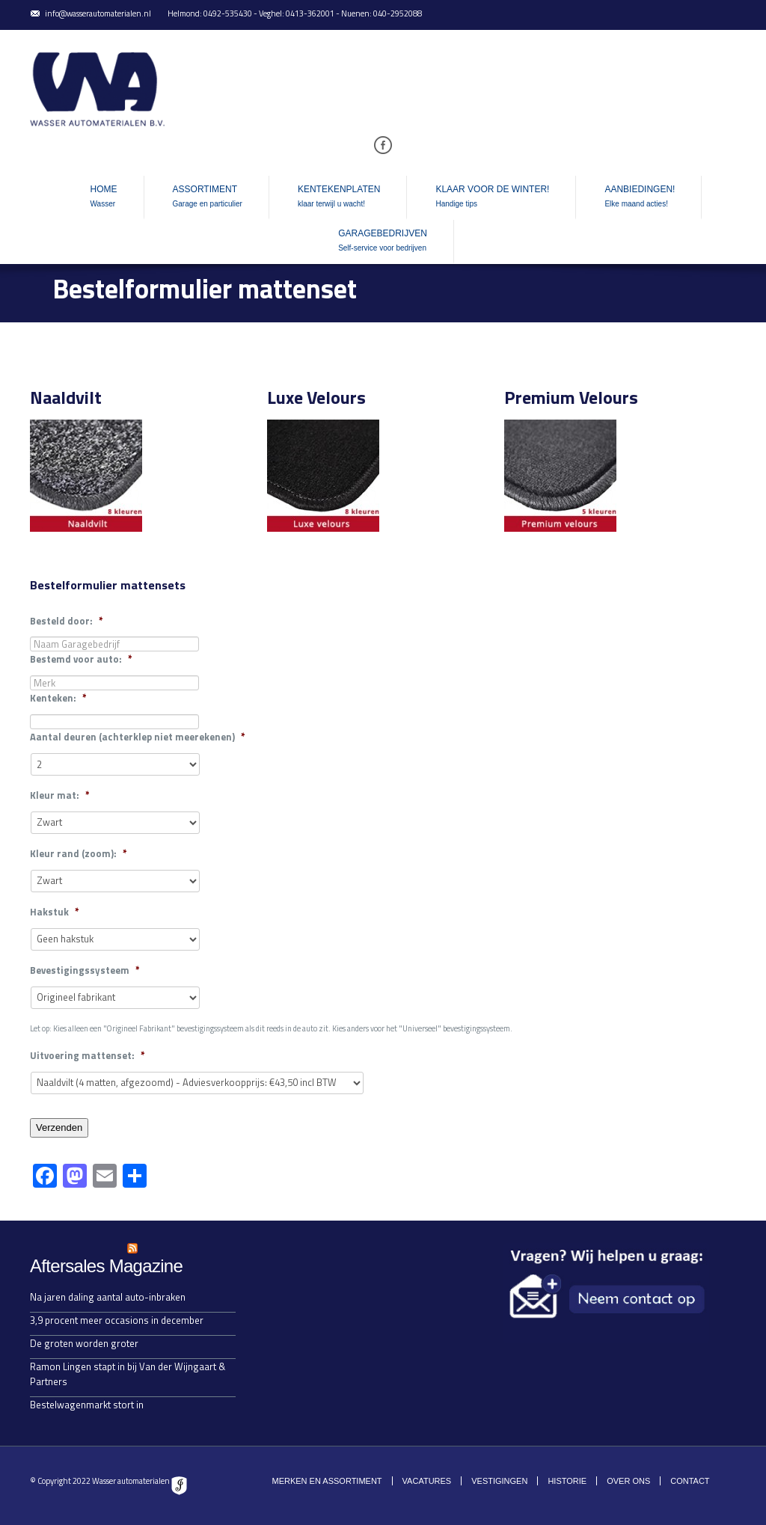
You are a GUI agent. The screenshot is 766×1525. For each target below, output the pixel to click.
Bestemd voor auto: (81, 659)
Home (104, 198)
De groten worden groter (84, 1343)
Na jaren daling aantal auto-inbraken (108, 1296)
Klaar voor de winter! (492, 198)
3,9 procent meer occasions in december (116, 1320)
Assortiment (207, 198)
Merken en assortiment (327, 1480)
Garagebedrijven (382, 242)
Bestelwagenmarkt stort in (87, 1404)
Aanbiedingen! (639, 198)
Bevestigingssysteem (85, 970)
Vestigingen (499, 1480)
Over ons (628, 1480)
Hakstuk (54, 912)
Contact (689, 1480)
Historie (567, 1480)
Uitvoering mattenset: (87, 1055)
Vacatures (427, 1480)
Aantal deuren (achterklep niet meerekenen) (137, 737)
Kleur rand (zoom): (78, 853)
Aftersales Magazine (106, 1266)
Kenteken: (58, 698)
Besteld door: (66, 621)
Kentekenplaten (339, 198)
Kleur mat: (60, 795)
